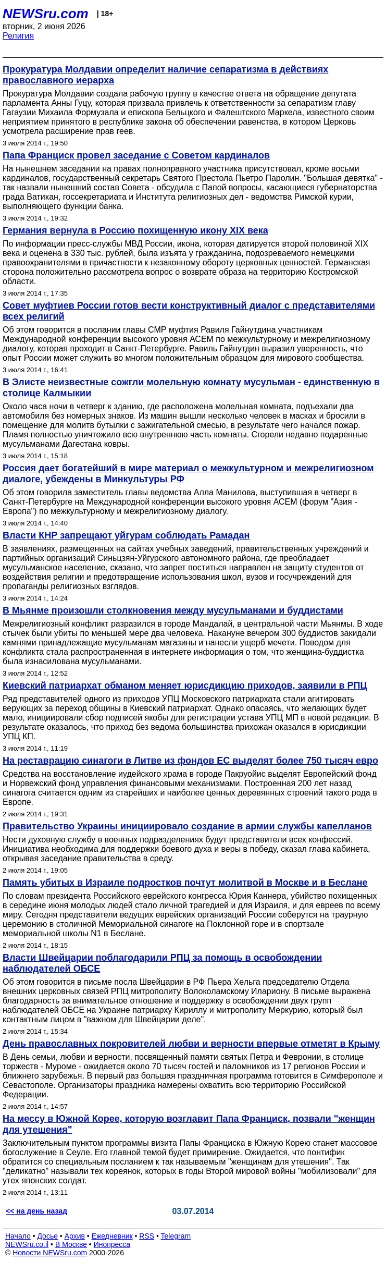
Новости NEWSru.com (50, 1252)
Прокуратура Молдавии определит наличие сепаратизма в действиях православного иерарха (165, 74)
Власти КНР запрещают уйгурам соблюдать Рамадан (126, 535)
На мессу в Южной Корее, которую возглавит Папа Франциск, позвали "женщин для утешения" (189, 1124)
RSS (146, 1236)
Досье (47, 1236)
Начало (18, 1236)
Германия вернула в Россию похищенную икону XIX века (135, 230)
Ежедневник (112, 1236)
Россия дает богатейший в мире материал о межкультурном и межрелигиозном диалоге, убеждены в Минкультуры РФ (188, 473)
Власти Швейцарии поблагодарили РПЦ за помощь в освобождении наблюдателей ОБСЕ (162, 963)
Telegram (176, 1236)
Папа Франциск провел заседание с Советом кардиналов (136, 155)
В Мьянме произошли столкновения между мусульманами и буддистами (173, 610)
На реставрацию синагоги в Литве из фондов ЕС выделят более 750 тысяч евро (190, 760)
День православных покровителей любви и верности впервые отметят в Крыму (191, 1043)
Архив (75, 1236)
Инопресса (112, 1244)
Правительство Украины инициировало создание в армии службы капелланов (187, 826)
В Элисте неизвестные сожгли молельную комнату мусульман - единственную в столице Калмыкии (191, 387)
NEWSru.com (46, 13)
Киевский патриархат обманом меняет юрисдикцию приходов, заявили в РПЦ (185, 685)
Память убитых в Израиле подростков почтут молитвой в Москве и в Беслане (185, 882)
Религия (18, 35)
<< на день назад (36, 1211)
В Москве (71, 1244)
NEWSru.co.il (26, 1244)
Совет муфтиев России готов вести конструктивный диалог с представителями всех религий (189, 311)
